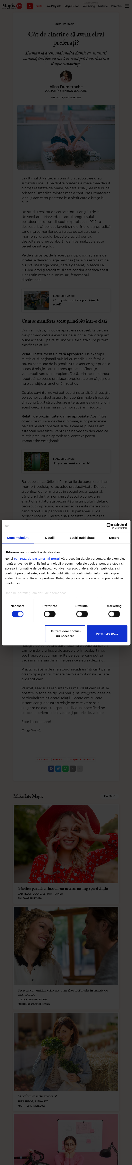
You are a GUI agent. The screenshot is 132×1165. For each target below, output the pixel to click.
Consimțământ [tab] (17, 537)
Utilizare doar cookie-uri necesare (65, 633)
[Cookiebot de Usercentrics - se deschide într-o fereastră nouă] (109, 526)
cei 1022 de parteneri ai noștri (37, 558)
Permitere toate (107, 633)
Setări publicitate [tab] (82, 537)
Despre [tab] (114, 537)
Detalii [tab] (50, 537)
